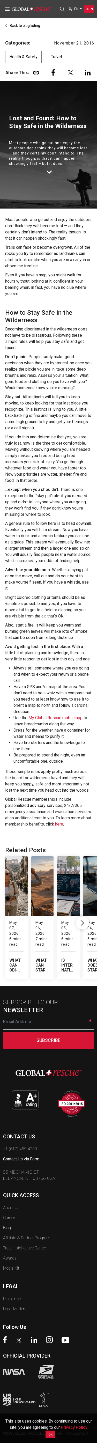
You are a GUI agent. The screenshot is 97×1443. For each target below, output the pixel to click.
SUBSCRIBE (48, 1024)
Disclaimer (12, 1282)
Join (89, 9)
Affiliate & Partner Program (26, 1221)
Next (82, 915)
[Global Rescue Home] (34, 9)
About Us (11, 1191)
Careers (9, 1201)
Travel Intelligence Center (24, 1231)
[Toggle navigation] (6, 9)
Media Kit (11, 1251)
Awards (10, 1241)
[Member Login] (70, 9)
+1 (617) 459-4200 (20, 1132)
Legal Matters (14, 1292)
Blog (7, 1211)
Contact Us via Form (21, 1142)
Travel (56, 56)
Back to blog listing (22, 26)
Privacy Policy (74, 1427)
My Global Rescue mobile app (55, 717)
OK (50, 1434)
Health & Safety (23, 56)
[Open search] (62, 9)
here (59, 824)
